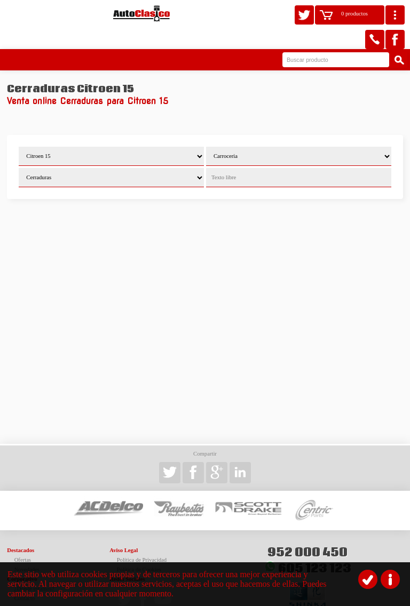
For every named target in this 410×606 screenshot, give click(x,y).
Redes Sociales (127, 557)
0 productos (354, 14)
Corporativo (22, 557)
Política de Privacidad (142, 537)
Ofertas (22, 537)
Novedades (27, 547)
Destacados (20, 528)
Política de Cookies (139, 547)
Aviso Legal (123, 528)
